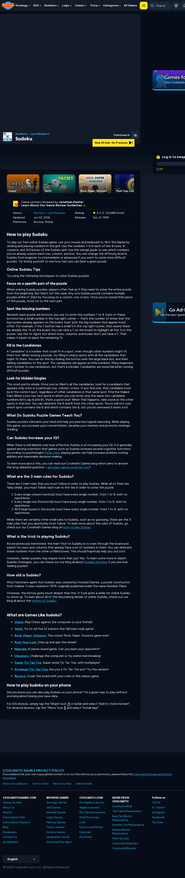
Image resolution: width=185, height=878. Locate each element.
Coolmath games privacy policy (34, 770)
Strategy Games (56, 802)
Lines (82, 822)
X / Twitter (158, 807)
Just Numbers (39, 134)
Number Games (56, 812)
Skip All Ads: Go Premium (114, 143)
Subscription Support (16, 822)
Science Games (55, 832)
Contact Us (10, 837)
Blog (5, 827)
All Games (130, 5)
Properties (85, 837)
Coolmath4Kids (122, 806)
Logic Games (54, 817)
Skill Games (53, 807)
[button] (144, 5)
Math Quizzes (120, 838)
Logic (65, 5)
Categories (110, 5)
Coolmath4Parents (124, 848)
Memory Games (56, 822)
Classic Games (55, 827)
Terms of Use (40, 783)
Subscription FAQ (14, 817)
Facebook (158, 817)
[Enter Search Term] (160, 5)
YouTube (157, 822)
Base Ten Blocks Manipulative (122, 818)
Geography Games (58, 837)
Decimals (85, 832)
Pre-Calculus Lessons (92, 812)
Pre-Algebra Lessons (91, 802)
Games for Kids (12, 802)
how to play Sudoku (77, 527)
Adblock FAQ (84, 783)
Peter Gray (52, 452)
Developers (10, 832)
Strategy (21, 5)
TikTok (156, 802)
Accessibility (10, 842)
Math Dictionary (89, 817)
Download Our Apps (59, 842)
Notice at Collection (15, 783)
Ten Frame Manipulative (126, 811)
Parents (7, 812)
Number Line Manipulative (128, 824)
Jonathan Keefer (71, 202)
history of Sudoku (44, 601)
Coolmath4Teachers (125, 843)
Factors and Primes (91, 827)
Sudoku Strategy (96, 562)
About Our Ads (62, 783)
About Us (8, 807)
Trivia (94, 5)
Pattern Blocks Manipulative (121, 831)
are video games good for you (68, 467)
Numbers (50, 5)
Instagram (158, 812)
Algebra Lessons (89, 807)
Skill (36, 5)
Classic (79, 5)
